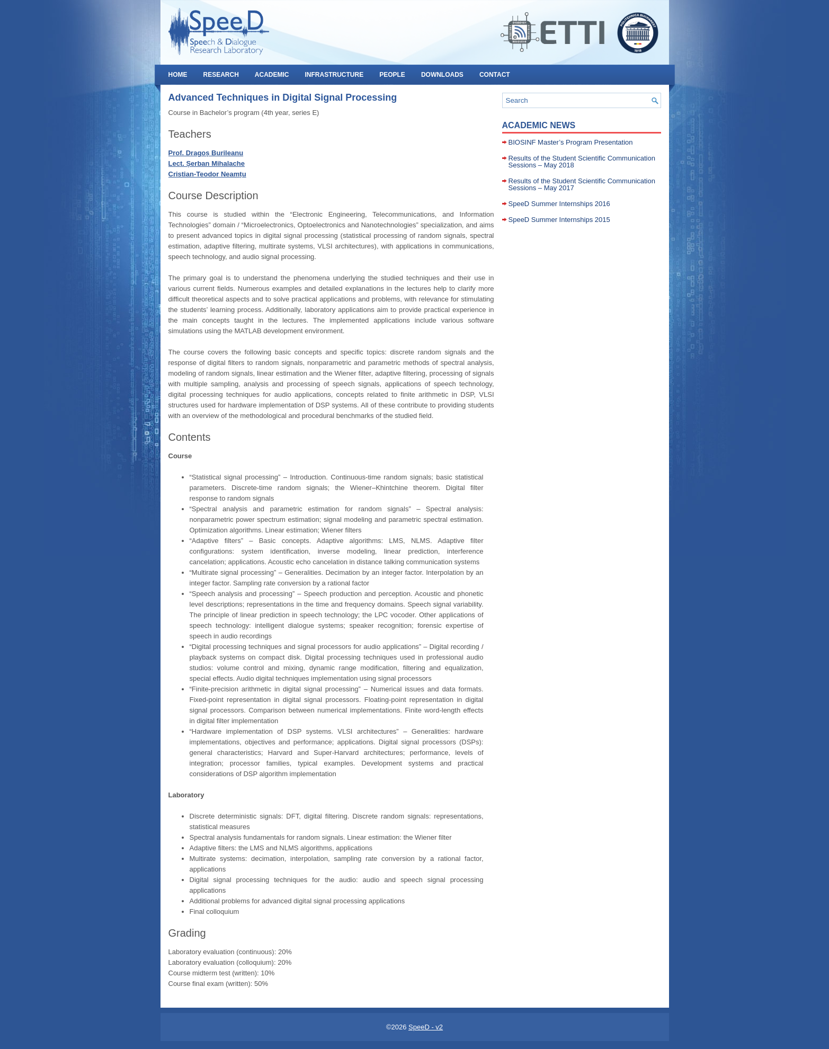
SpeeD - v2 (425, 1027)
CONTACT (494, 74)
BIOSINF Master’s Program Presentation (571, 142)
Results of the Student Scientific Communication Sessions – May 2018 (582, 161)
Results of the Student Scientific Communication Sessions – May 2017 (582, 184)
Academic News (539, 125)
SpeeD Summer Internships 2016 (559, 204)
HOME (178, 74)
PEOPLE (392, 74)
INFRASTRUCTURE (334, 74)
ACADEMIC (272, 74)
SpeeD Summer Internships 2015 (559, 220)
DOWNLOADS (442, 74)
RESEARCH (221, 74)
